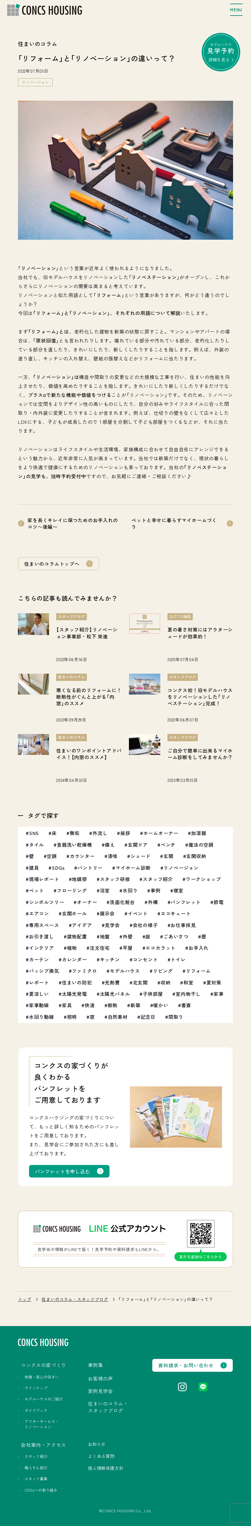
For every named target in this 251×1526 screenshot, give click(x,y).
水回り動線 (41, 1016)
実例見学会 (100, 1390)
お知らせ (97, 1444)
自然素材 (118, 1016)
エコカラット (160, 947)
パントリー (90, 867)
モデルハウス (221, 52)
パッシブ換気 (44, 970)
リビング (163, 970)
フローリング (72, 890)
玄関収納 (196, 856)
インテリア (41, 947)
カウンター (82, 856)
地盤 (105, 936)
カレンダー (74, 959)
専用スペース (44, 925)
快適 (90, 1005)
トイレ (178, 959)
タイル (36, 844)
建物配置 (77, 936)
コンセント (145, 959)
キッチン (110, 959)
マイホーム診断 (133, 867)
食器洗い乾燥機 (74, 844)
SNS (34, 833)
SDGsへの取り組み (41, 1490)
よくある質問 (101, 1456)
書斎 (186, 1005)
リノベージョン (35, 82)
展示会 (107, 913)
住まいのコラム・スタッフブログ (75, 1299)
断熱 (113, 1005)
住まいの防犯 (77, 982)
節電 (219, 902)
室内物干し (188, 993)
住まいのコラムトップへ (52, 563)
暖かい (160, 1005)
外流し (99, 833)
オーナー (87, 902)
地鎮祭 (79, 879)
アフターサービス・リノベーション (42, 1424)
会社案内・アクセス (43, 1444)
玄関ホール (74, 913)
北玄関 (140, 982)
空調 (52, 856)
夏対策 (213, 982)
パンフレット (186, 902)
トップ (24, 1299)
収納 (166, 982)
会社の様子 (145, 925)
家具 (67, 1005)
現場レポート (44, 879)
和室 (188, 982)
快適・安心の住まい (42, 1377)
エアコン (39, 913)
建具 (34, 867)
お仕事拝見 (183, 925)
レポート (39, 982)
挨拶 (125, 833)
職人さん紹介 (36, 1467)
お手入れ (198, 947)
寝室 (179, 890)
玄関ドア (138, 844)
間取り (175, 1016)
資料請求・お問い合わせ (186, 1365)
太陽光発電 (74, 993)
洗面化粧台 (122, 902)
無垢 (75, 833)
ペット (36, 890)
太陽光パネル (115, 993)
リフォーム (198, 970)
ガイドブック (36, 1410)
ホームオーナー (161, 833)
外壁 (128, 936)
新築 (135, 1005)
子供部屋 (153, 993)
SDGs (58, 867)
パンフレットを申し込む (62, 1171)
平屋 (128, 947)
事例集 (95, 1364)
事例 (155, 890)
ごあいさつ (175, 936)
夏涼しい (39, 993)
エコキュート (176, 913)
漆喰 (113, 856)
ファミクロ (84, 970)
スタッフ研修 (115, 879)
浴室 (105, 890)
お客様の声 (100, 1378)
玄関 (168, 856)
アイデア (82, 925)
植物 (72, 947)
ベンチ (168, 844)
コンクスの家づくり (43, 1364)
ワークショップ (203, 879)
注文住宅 (100, 947)
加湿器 (198, 833)
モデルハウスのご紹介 (44, 1399)
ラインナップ (36, 1388)
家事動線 (39, 1005)
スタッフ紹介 (158, 879)
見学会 (112, 925)
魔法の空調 (201, 844)
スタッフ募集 (36, 1478)
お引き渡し (41, 936)
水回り (130, 890)
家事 (219, 993)
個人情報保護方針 (105, 1468)
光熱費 (112, 982)
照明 (72, 1016)
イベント (138, 913)
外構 (153, 902)
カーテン (39, 959)
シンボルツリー (46, 902)
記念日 (148, 1016)
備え (110, 844)
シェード (140, 856)
